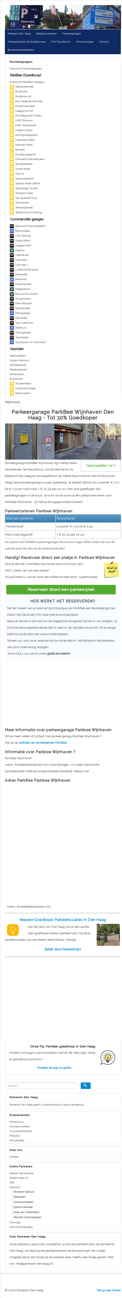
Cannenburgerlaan (21, 1227)
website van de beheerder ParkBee (43, 742)
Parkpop (15, 1135)
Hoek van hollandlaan (26, 1212)
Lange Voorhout (19, 360)
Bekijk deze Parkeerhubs (63, 949)
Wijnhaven (16, 378)
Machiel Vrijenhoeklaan (27, 1217)
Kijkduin (104, 41)
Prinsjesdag (17, 1140)
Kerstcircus (17, 1121)
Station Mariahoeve (21, 1173)
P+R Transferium (61, 41)
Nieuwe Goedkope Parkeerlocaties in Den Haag (62, 920)
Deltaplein (19, 1196)
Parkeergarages (71, 33)
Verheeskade (18, 365)
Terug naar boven (109, 1290)
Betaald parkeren (46, 33)
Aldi (12, 1182)
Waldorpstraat (18, 369)
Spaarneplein (18, 355)
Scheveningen (85, 41)
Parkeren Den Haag (19, 33)
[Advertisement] (61, 691)
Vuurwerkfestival (21, 1131)
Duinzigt (15, 1222)
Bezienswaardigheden (21, 49)
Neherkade (17, 374)
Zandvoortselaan (23, 1202)
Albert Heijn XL (19, 1177)
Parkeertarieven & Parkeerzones (26, 41)
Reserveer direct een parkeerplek (61, 589)
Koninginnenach (20, 1126)
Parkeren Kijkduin (24, 1191)
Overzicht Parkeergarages (26, 68)
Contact (14, 1156)
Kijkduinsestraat (23, 1207)
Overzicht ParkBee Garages (27, 82)
